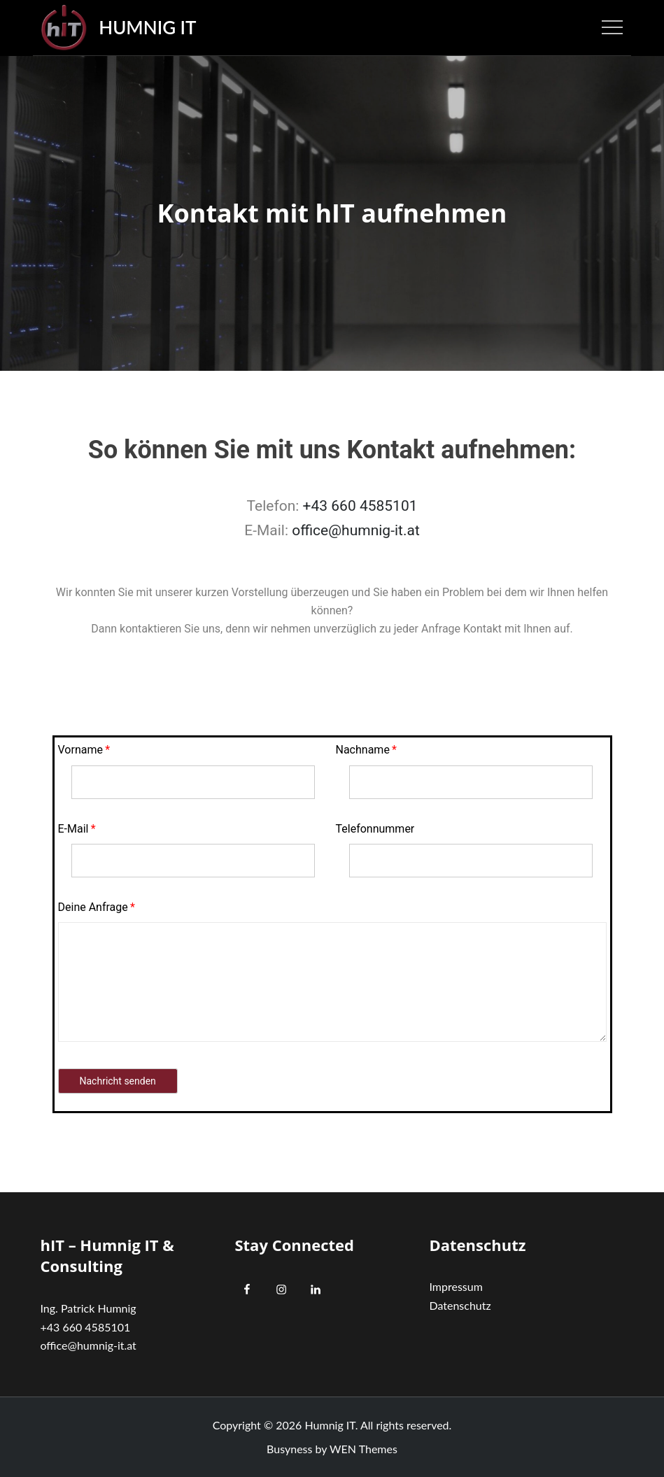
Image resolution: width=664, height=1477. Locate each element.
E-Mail (73, 828)
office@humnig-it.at (356, 530)
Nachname (363, 749)
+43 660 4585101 (360, 505)
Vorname (80, 749)
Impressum (455, 1286)
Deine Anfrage (93, 907)
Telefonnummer (375, 828)
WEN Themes (363, 1448)
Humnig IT (147, 27)
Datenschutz (459, 1305)
